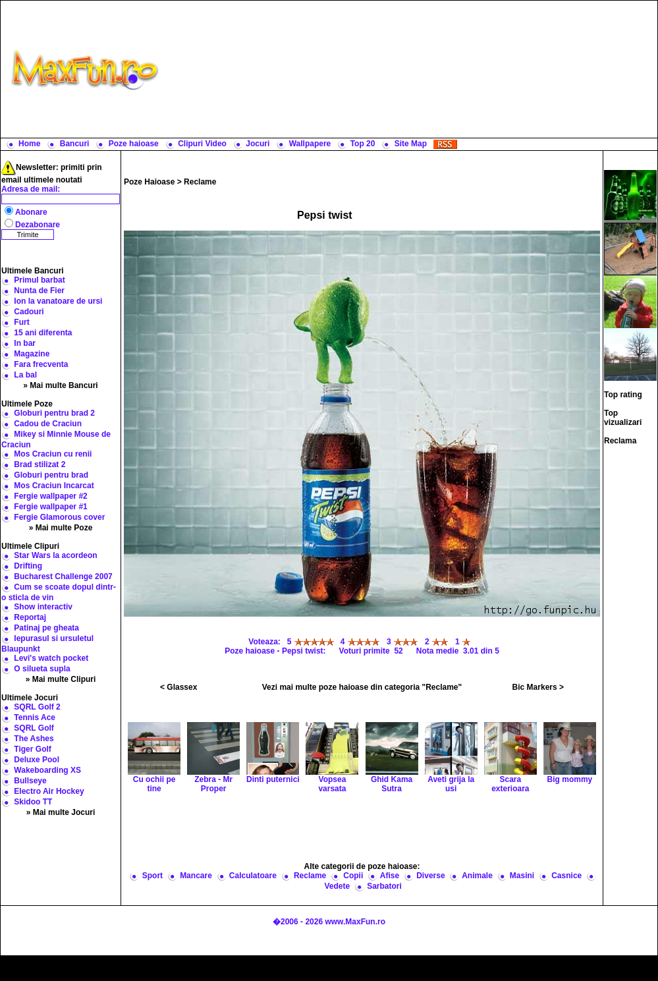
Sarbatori (384, 886)
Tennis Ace (34, 717)
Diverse (430, 875)
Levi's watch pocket (51, 658)
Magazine (31, 353)
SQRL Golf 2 (37, 707)
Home (29, 143)
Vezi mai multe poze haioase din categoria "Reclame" (362, 687)
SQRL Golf (33, 728)
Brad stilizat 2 (39, 464)
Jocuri (257, 143)
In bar (25, 343)
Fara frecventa (41, 364)
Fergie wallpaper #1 (50, 506)
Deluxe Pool (36, 759)
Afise (389, 875)
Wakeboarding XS (47, 770)
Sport (152, 875)
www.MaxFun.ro (355, 921)
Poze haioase (134, 143)
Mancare (196, 875)
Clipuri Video (202, 143)
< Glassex (178, 687)
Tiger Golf (32, 749)
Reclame (200, 181)
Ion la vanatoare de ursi (58, 301)
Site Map (411, 143)
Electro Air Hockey (49, 791)
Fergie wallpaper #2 (50, 496)
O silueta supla (42, 668)
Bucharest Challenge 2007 (63, 576)
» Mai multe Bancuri (60, 385)
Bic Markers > (538, 687)
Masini (522, 875)
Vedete (337, 886)
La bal (25, 374)
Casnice (566, 875)
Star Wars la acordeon (55, 555)
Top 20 (362, 143)
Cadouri (28, 311)
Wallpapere (310, 143)
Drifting (28, 566)
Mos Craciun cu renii (53, 454)
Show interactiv (43, 606)
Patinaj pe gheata (46, 627)
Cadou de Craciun (48, 423)
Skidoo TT (33, 801)
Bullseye (30, 780)
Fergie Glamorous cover (59, 517)
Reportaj (30, 617)
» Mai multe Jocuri (61, 812)
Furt (21, 322)
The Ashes (33, 738)
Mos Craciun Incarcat (54, 485)
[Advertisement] (411, 69)
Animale (477, 875)
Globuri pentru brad (51, 475)
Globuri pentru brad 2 (54, 413)
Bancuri (75, 143)
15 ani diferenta (43, 332)
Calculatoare (253, 875)
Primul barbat (39, 280)
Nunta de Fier (39, 290)
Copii (353, 875)
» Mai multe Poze (61, 527)
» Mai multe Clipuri (61, 679)
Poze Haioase (149, 181)
